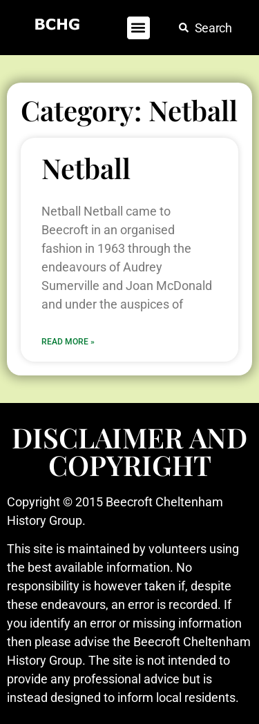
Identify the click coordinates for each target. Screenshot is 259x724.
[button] (138, 28)
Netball (86, 167)
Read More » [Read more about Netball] (68, 342)
